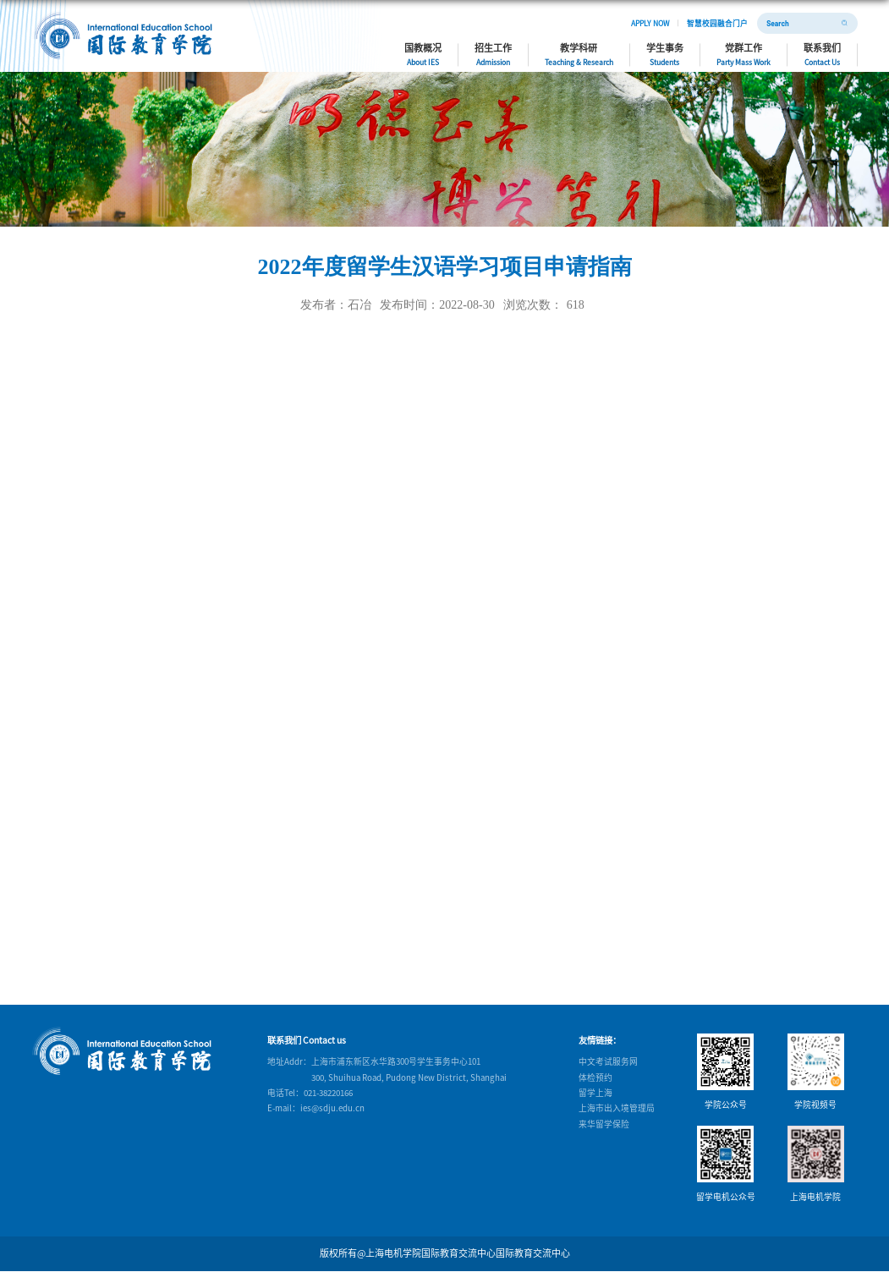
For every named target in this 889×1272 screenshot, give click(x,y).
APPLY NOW (650, 23)
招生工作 (493, 54)
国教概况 (423, 54)
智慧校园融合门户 (717, 23)
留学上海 (595, 1093)
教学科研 (579, 54)
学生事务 (664, 54)
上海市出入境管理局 (617, 1108)
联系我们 (822, 54)
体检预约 (595, 1077)
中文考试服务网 (608, 1061)
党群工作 (743, 54)
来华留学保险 (604, 1124)
